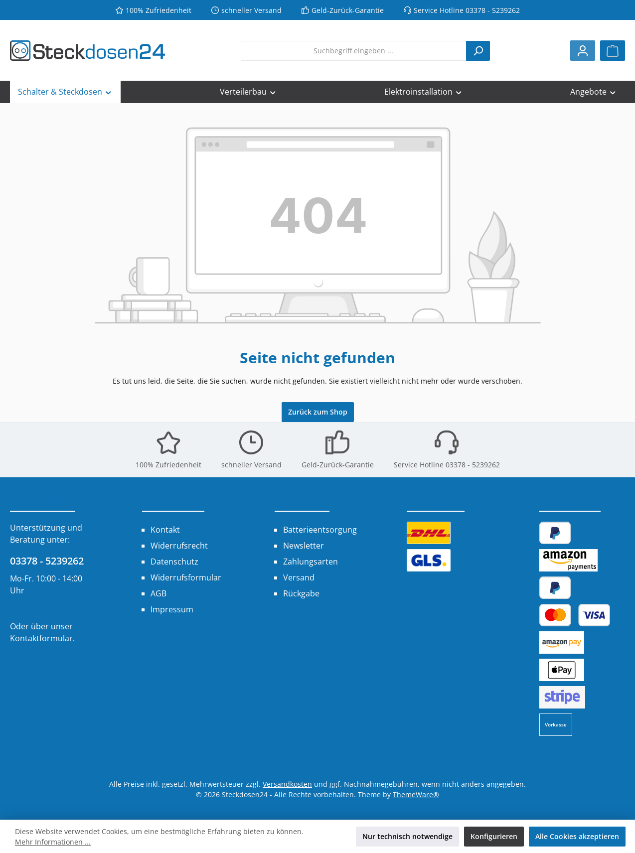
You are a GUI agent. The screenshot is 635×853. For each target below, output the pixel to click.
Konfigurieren (494, 836)
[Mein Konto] (582, 50)
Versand (299, 577)
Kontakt (165, 529)
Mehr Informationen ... (53, 842)
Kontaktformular (41, 638)
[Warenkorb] (612, 50)
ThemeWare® (416, 794)
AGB (158, 593)
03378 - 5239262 (47, 561)
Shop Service (302, 504)
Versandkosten (287, 784)
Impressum (172, 609)
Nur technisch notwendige (407, 836)
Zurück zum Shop (317, 412)
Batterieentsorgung (320, 529)
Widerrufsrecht (179, 545)
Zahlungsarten (310, 561)
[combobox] (354, 51)
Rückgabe (301, 593)
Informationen (173, 504)
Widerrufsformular (186, 577)
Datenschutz (174, 561)
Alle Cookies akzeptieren (577, 836)
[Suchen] (478, 51)
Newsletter (303, 545)
